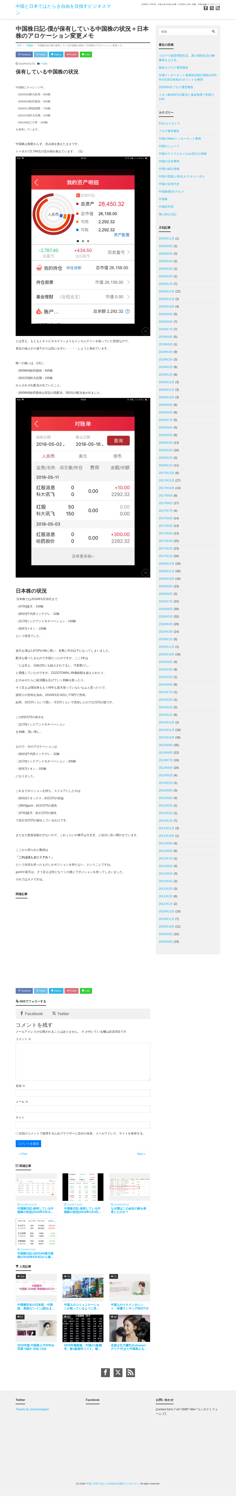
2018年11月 (166, 389)
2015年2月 (166, 677)
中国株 (44, 64)
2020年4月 (166, 261)
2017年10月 (166, 488)
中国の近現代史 (169, 184)
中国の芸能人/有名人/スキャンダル (182, 176)
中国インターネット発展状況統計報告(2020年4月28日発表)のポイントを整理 (187, 77)
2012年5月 (166, 805)
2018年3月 (166, 450)
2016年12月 (166, 563)
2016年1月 (166, 639)
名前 (20, 1087)
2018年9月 (166, 404)
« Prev (23, 1155)
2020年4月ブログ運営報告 (176, 87)
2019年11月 (166, 299)
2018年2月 (166, 457)
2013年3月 (166, 782)
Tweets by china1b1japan (32, 1412)
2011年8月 (166, 850)
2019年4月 (166, 351)
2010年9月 (166, 934)
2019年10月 (166, 306)
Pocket (76, 54)
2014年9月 (166, 684)
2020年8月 (166, 246)
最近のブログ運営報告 (173, 67)
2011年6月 (166, 866)
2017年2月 (166, 548)
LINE (91, 54)
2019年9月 (166, 314)
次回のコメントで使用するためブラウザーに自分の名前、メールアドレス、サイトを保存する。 (82, 1135)
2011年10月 (166, 835)
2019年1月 (166, 374)
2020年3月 (166, 268)
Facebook (25, 54)
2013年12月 (166, 722)
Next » (141, 1155)
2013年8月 (166, 752)
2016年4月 (166, 624)
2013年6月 (166, 767)
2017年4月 (166, 533)
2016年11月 (166, 571)
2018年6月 (166, 427)
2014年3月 (166, 699)
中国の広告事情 (169, 161)
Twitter (43, 54)
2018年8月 (166, 412)
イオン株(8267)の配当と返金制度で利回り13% (186, 97)
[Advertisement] (83, 942)
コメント (23, 1040)
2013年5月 (166, 775)
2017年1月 (166, 556)
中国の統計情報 (169, 168)
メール (22, 1103)
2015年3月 (166, 669)
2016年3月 (166, 631)
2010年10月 (166, 926)
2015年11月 (166, 646)
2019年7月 (166, 329)
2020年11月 (166, 238)
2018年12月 (166, 382)
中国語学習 (166, 206)
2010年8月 (166, 941)
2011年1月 (166, 903)
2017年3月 (166, 541)
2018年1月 (166, 465)
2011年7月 (166, 858)
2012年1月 (166, 820)
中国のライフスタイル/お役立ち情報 (183, 153)
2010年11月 (166, 919)
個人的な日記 (167, 214)
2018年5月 (166, 435)
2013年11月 (166, 730)
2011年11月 (166, 828)
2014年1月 (166, 714)
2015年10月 (166, 654)
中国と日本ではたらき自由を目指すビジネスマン (112, 1486)
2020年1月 (166, 283)
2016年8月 (166, 593)
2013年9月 (166, 745)
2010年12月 (166, 911)
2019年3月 (166, 359)
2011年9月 (166, 843)
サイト (20, 1119)
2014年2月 (166, 707)
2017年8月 (166, 503)
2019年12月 (166, 291)
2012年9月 (166, 790)
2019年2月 (166, 367)
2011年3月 (166, 888)
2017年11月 (166, 480)
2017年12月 (166, 472)
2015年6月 (166, 661)
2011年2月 (166, 896)
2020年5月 (166, 253)
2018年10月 (166, 397)
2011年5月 (166, 873)
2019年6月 (166, 336)
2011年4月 (166, 881)
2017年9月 (166, 495)
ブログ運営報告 (169, 131)
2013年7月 (166, 760)
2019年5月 (166, 344)
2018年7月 (166, 420)
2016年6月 (166, 609)
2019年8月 (166, 321)
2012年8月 (166, 798)
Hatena (59, 54)
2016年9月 (166, 586)
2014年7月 (166, 692)
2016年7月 (166, 601)
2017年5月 (166, 525)
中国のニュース (169, 146)
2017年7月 (166, 510)
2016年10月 (166, 578)
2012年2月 (166, 813)
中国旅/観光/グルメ (171, 191)
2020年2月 (166, 276)
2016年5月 (166, 616)
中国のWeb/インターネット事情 (180, 138)
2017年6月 (166, 518)
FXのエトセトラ (169, 123)
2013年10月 (166, 737)
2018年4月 (166, 442)
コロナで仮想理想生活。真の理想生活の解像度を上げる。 (187, 58)
